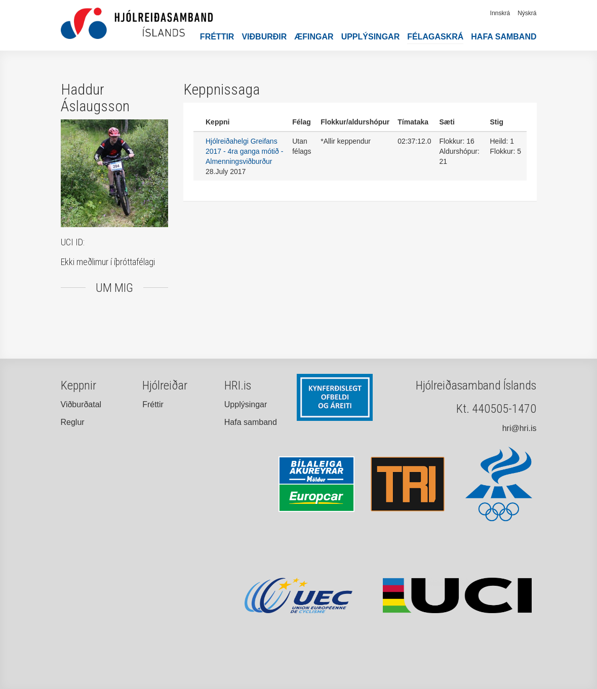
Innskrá (500, 13)
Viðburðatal (81, 404)
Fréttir (217, 36)
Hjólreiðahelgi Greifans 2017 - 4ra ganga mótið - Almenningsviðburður (244, 151)
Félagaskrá (435, 36)
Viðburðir (264, 36)
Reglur (73, 422)
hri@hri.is (519, 428)
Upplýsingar (370, 36)
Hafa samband (503, 36)
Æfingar (313, 36)
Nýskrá (527, 13)
